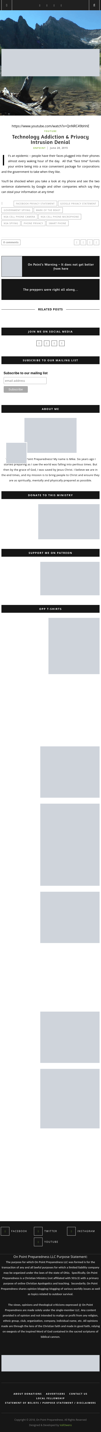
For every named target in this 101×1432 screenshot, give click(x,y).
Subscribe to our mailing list (26, 373)
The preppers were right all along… (50, 289)
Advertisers (55, 1394)
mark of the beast (48, 210)
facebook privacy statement (35, 203)
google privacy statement (78, 203)
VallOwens (66, 1425)
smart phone (57, 223)
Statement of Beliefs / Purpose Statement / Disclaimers (50, 1403)
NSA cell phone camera (19, 216)
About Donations (27, 1394)
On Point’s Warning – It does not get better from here (61, 266)
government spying (17, 210)
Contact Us (78, 1394)
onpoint (39, 148)
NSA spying (11, 223)
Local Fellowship (50, 1398)
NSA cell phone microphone (60, 216)
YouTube (50, 131)
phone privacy (33, 223)
